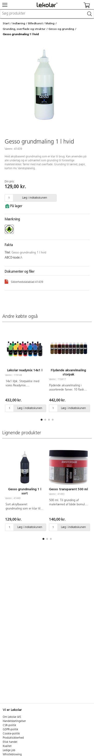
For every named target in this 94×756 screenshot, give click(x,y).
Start (6, 23)
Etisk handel (10, 742)
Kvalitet (7, 746)
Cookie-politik (11, 733)
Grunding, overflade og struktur (24, 29)
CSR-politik (9, 725)
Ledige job (9, 750)
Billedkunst (35, 23)
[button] (41, 420)
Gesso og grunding (61, 29)
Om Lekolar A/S (12, 717)
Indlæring (18, 23)
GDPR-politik (10, 729)
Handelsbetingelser (14, 721)
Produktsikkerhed (13, 738)
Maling (50, 23)
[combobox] (47, 14)
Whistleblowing (12, 754)
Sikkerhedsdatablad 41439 (24, 281)
